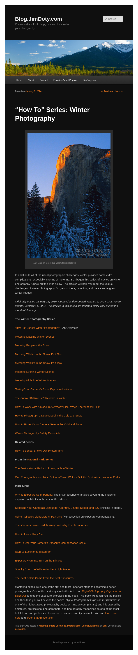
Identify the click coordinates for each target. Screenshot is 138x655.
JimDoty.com (89, 80)
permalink (20, 629)
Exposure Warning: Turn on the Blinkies (38, 560)
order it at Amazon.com (40, 617)
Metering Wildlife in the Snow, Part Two (38, 362)
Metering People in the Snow (32, 345)
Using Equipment (91, 626)
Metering (43, 626)
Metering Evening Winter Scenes (34, 371)
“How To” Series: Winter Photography (37, 327)
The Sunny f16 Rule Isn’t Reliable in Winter (40, 398)
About (31, 80)
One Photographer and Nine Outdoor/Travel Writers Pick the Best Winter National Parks (67, 477)
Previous (107, 91)
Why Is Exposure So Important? (34, 494)
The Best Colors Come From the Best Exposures (44, 578)
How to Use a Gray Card (29, 534)
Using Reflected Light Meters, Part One (38, 516)
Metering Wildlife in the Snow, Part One (38, 354)
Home (19, 80)
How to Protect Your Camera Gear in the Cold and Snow (48, 424)
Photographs (73, 626)
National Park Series (40, 459)
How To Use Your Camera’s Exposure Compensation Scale (50, 542)
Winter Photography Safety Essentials (37, 433)
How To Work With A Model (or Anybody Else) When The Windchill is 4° (57, 406)
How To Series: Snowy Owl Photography (39, 450)
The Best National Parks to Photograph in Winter (44, 468)
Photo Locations (57, 626)
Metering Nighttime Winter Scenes (35, 380)
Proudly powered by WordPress (69, 642)
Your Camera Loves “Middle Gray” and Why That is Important (51, 525)
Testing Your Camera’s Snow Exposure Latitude (43, 389)
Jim (105, 626)
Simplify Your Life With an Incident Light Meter (42, 569)
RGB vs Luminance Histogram (33, 551)
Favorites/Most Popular (65, 80)
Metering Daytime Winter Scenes (34, 336)
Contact (44, 80)
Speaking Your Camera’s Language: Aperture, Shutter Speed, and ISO (57, 507)
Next (119, 91)
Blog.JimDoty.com (38, 19)
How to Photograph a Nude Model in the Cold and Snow (48, 415)
